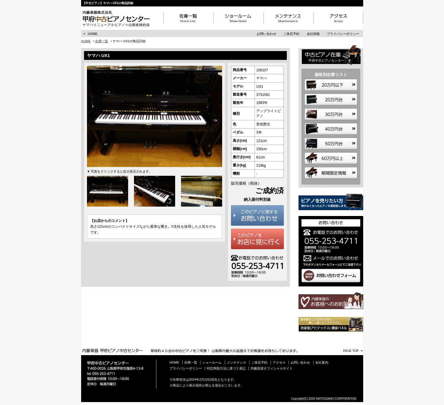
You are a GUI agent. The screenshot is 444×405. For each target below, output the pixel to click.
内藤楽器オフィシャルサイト (272, 368)
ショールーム (212, 362)
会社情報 (313, 34)
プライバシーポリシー (343, 34)
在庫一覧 (101, 41)
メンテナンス (236, 362)
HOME (93, 34)
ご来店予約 (291, 34)
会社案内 (321, 362)
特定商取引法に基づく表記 (226, 368)
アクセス (279, 362)
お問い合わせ (266, 34)
